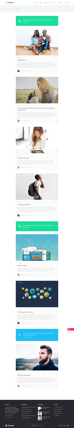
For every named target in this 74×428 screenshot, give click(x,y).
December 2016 (57, 407)
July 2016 (56, 415)
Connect (7, 8)
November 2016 (57, 409)
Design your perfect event (27, 411)
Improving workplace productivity (28, 415)
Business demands (46, 416)
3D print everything (23, 375)
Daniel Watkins (25, 167)
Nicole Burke (24, 70)
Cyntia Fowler (25, 120)
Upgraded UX (21, 60)
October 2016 (57, 411)
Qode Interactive (39, 425)
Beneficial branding (46, 412)
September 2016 (57, 413)
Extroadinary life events (26, 409)
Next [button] (56, 90)
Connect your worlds (26, 413)
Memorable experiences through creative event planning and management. (38, 21)
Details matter (22, 265)
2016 (11, 8)
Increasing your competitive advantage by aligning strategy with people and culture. (38, 334)
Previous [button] (17, 90)
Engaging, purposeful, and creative (29, 407)
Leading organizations (26, 417)
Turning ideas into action (25, 312)
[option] (37, 90)
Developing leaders (23, 204)
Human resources (23, 158)
